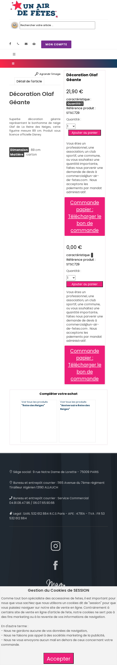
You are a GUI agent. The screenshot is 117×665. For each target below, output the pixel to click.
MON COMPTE (56, 44)
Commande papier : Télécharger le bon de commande (84, 216)
